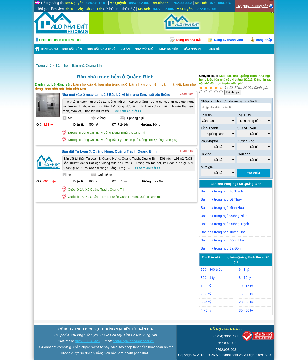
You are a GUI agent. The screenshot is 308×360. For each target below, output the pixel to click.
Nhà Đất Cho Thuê (101, 49)
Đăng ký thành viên (228, 40)
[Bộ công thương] (258, 337)
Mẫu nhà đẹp (193, 49)
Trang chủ (49, 49)
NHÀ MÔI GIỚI (144, 49)
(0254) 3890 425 (87, 341)
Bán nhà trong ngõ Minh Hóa (222, 208)
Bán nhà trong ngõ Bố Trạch (222, 191)
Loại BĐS (244, 115)
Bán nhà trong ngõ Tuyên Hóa (223, 232)
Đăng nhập (264, 40)
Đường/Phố (246, 141)
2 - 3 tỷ (206, 294)
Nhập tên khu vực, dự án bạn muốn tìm (230, 101)
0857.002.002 (226, 343)
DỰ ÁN (125, 49)
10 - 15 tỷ (246, 286)
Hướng (206, 154)
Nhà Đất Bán (72, 49)
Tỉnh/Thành (209, 128)
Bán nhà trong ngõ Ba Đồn (221, 248)
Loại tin (206, 115)
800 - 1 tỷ (208, 278)
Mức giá (207, 167)
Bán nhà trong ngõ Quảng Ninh (224, 216)
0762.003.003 (226, 350)
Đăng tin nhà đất (188, 40)
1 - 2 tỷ (206, 286)
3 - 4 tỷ (206, 302)
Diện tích (243, 154)
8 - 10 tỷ (245, 278)
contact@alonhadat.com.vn (133, 341)
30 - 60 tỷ (246, 310)
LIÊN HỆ (213, 49)
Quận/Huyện (246, 128)
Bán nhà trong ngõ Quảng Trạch (225, 224)
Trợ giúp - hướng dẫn (252, 6)
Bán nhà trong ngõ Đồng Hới (222, 240)
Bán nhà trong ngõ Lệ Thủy (221, 199)
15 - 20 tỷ (246, 294)
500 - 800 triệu (212, 269)
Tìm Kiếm (253, 173)
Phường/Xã (209, 141)
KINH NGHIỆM (169, 49)
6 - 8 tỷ (244, 269)
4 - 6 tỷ (206, 310)
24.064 (248, 88)
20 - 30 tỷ (246, 302)
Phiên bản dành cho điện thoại (60, 40)
